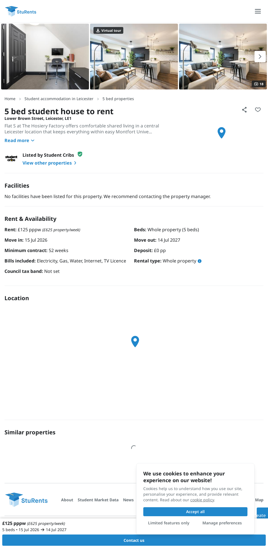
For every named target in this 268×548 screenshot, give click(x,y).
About (67, 499)
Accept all (195, 511)
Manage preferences (222, 522)
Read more (20, 140)
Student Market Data (98, 499)
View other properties (51, 163)
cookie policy (202, 499)
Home (10, 98)
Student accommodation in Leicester (58, 98)
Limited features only (168, 522)
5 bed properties (118, 98)
